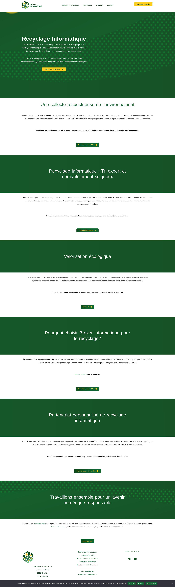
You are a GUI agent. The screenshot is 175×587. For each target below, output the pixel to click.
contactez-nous (40, 524)
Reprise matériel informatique (87, 565)
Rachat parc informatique (87, 562)
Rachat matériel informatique (87, 559)
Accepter (132, 583)
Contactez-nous (80, 375)
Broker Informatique (59, 527)
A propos (99, 5)
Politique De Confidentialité (87, 575)
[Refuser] (172, 583)
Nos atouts (87, 5)
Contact (110, 5)
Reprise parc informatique (87, 553)
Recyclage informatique (87, 556)
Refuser (140, 583)
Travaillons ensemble (70, 5)
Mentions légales (87, 572)
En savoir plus (151, 583)
